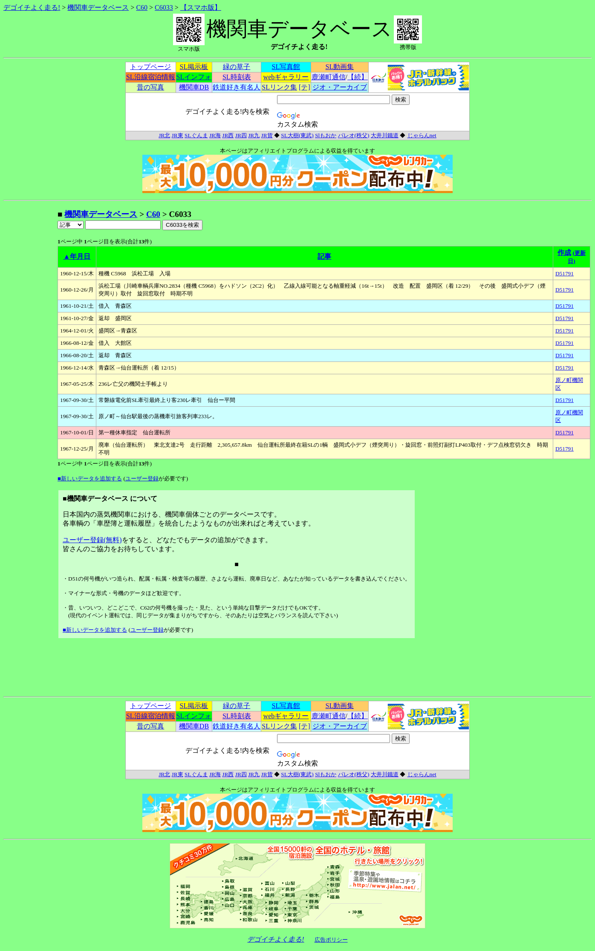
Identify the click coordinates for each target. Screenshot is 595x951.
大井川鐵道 (385, 135)
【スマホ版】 (200, 7)
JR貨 (267, 135)
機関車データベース (98, 7)
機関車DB (194, 87)
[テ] (304, 87)
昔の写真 (150, 87)
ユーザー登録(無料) (92, 539)
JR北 (164, 135)
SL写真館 (286, 66)
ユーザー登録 (142, 478)
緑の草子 (236, 66)
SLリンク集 (279, 87)
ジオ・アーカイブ (339, 87)
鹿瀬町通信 (329, 77)
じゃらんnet (421, 135)
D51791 (564, 273)
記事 (324, 256)
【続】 (357, 77)
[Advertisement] (30, 337)
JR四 (241, 135)
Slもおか (325, 135)
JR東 (177, 135)
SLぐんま (196, 135)
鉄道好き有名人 (236, 87)
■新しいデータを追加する (90, 478)
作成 (564, 252)
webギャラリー (286, 77)
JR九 (254, 135)
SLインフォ (194, 77)
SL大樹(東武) (297, 135)
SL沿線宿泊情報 (150, 77)
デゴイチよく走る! (31, 7)
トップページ (150, 66)
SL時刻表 (236, 77)
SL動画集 (340, 66)
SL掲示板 (194, 66)
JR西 (228, 135)
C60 (141, 7)
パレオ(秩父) (354, 135)
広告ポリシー (331, 940)
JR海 (215, 135)
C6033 (164, 7)
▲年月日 (77, 256)
